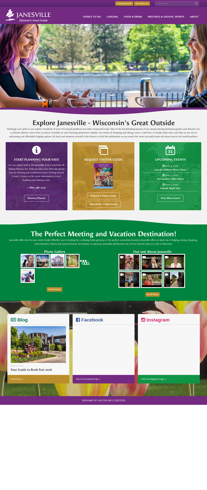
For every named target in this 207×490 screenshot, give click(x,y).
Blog (19, 319)
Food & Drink (133, 16)
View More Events (170, 198)
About (194, 16)
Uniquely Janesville (124, 4)
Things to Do (92, 16)
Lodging (112, 16)
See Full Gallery (55, 289)
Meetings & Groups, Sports (166, 16)
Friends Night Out (170, 188)
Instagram (155, 319)
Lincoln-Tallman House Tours (170, 169)
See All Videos (152, 294)
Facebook (89, 319)
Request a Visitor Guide (103, 195)
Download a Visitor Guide (103, 204)
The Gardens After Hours (170, 179)
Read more (17, 379)
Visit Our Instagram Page (153, 379)
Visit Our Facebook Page (88, 379)
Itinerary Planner (36, 198)
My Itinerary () (142, 4)
